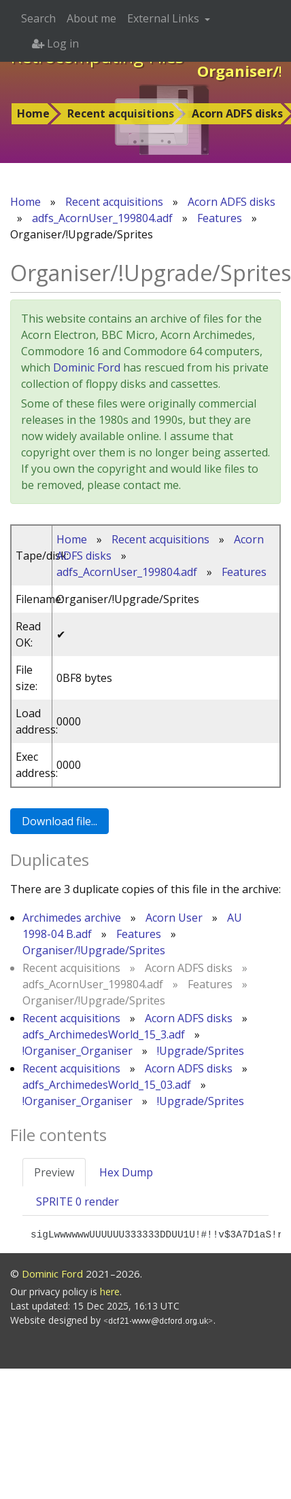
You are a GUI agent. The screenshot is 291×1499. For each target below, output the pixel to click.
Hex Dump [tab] (126, 1172)
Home (33, 113)
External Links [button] (164, 18)
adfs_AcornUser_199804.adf (102, 218)
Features (219, 218)
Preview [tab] (54, 1172)
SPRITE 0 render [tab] (77, 1201)
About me (91, 18)
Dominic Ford (86, 367)
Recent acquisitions (120, 113)
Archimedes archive (71, 917)
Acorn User (174, 917)
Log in (55, 43)
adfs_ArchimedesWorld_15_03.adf (106, 1084)
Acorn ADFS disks (231, 201)
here (110, 1291)
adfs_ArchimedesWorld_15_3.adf (103, 1034)
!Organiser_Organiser (77, 1050)
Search (38, 18)
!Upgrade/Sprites (200, 1050)
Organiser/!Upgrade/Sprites (93, 950)
